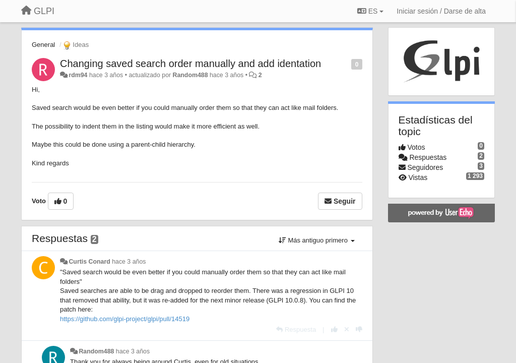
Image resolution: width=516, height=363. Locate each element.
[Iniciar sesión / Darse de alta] (441, 11)
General (43, 44)
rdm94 (78, 75)
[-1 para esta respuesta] (359, 329)
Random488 (190, 75)
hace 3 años (129, 261)
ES (370, 11)
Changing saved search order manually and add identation (190, 63)
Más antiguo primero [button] (317, 240)
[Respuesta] (296, 329)
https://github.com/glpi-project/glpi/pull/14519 (124, 319)
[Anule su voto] (346, 329)
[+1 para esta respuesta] (334, 329)
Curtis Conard (89, 261)
